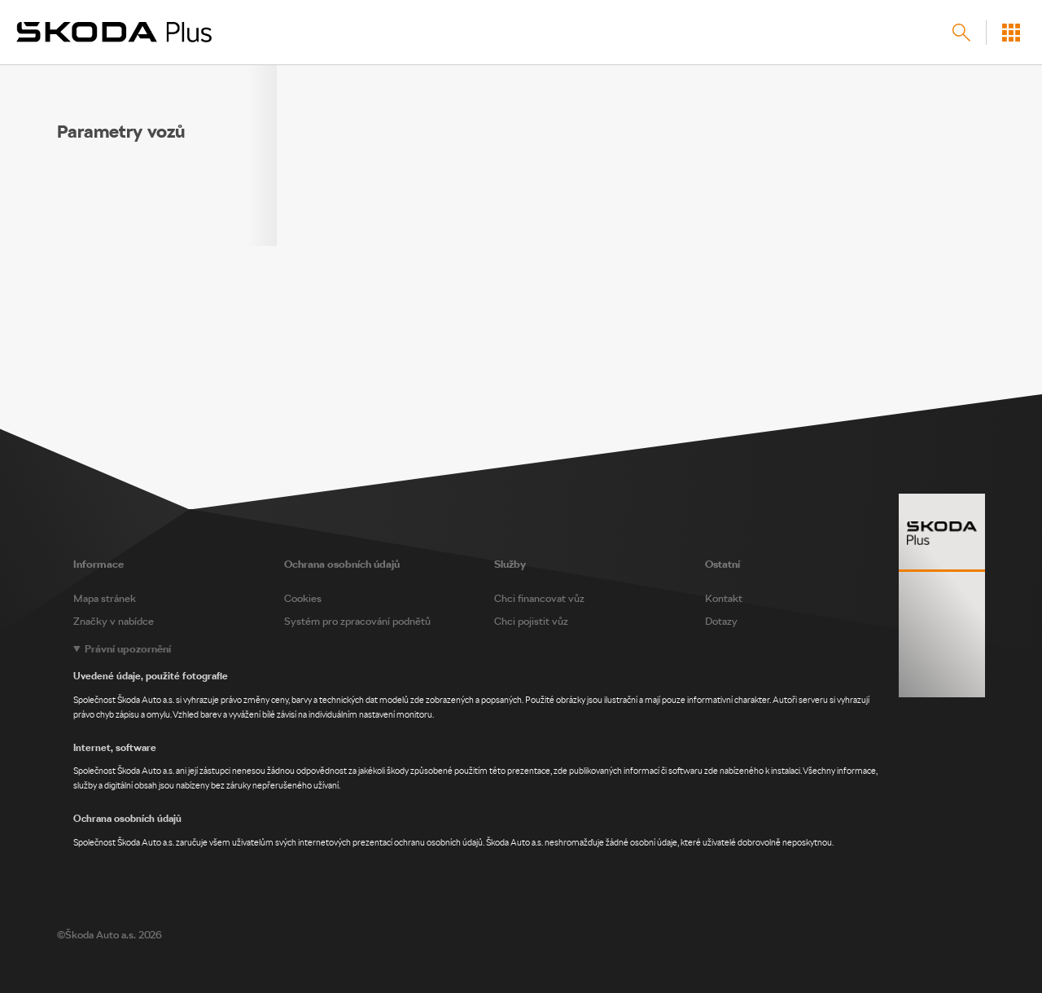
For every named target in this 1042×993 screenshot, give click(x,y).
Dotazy (721, 621)
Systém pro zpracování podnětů (357, 621)
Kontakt (723, 598)
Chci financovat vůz (539, 598)
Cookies (303, 598)
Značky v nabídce (113, 621)
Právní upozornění (128, 649)
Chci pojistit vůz (531, 621)
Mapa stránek (104, 598)
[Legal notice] (521, 745)
